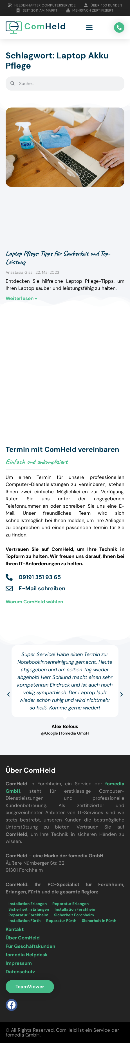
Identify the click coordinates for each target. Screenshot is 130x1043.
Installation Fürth (24, 920)
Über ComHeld (23, 938)
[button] (89, 27)
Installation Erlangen (27, 903)
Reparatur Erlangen (70, 903)
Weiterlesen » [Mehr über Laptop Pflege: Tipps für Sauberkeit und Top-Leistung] (21, 298)
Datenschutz (20, 971)
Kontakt (15, 929)
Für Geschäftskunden (30, 946)
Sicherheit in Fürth (99, 920)
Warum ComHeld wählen (34, 602)
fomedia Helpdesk (27, 954)
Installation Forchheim (76, 909)
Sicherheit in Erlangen (28, 909)
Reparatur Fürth (61, 920)
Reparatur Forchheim (28, 915)
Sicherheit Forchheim (74, 915)
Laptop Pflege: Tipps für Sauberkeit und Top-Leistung (58, 257)
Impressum (19, 963)
